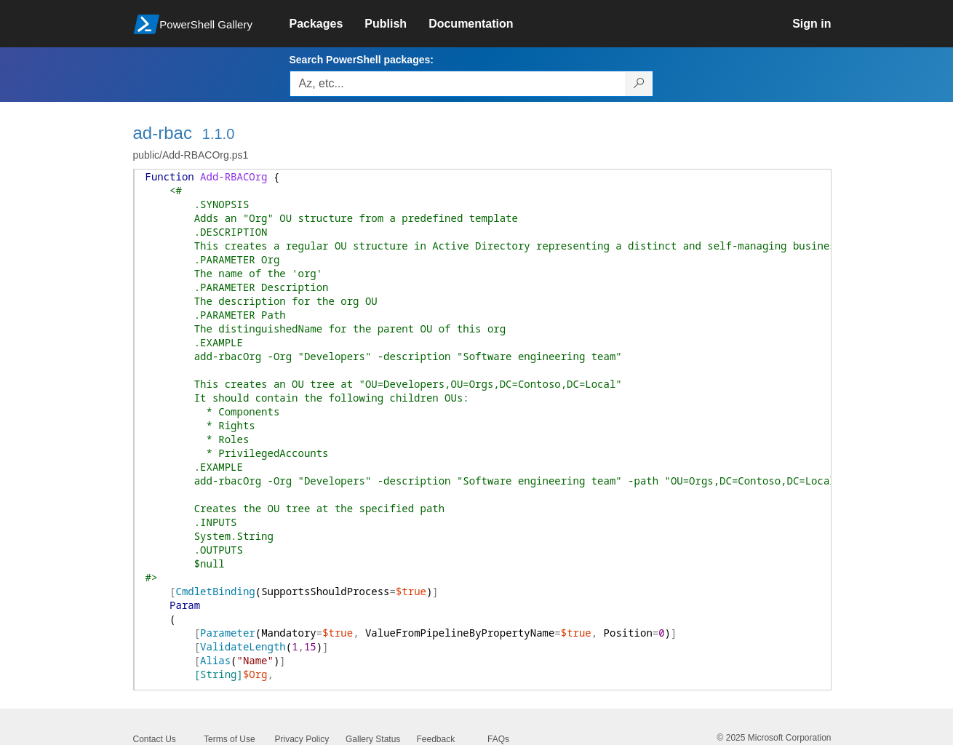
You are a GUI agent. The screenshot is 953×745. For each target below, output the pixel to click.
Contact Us (154, 739)
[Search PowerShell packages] (639, 84)
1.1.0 (218, 134)
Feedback (436, 739)
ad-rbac (162, 133)
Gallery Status (373, 739)
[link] (327, 24)
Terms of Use (229, 739)
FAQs (498, 739)
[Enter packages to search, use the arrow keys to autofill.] (458, 84)
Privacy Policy (302, 739)
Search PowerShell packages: (362, 59)
